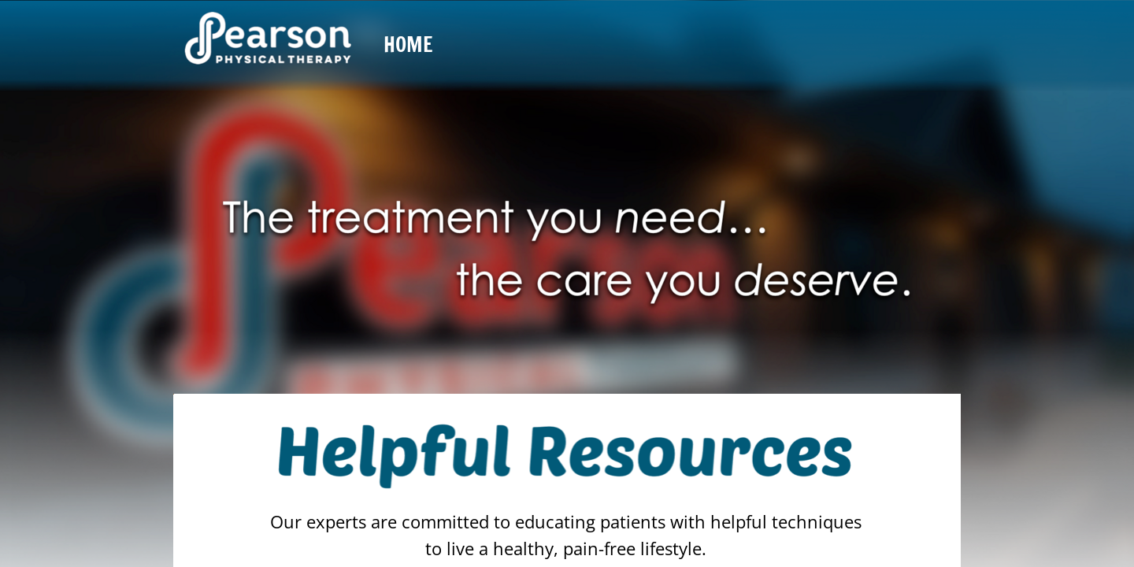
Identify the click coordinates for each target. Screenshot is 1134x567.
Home (408, 44)
